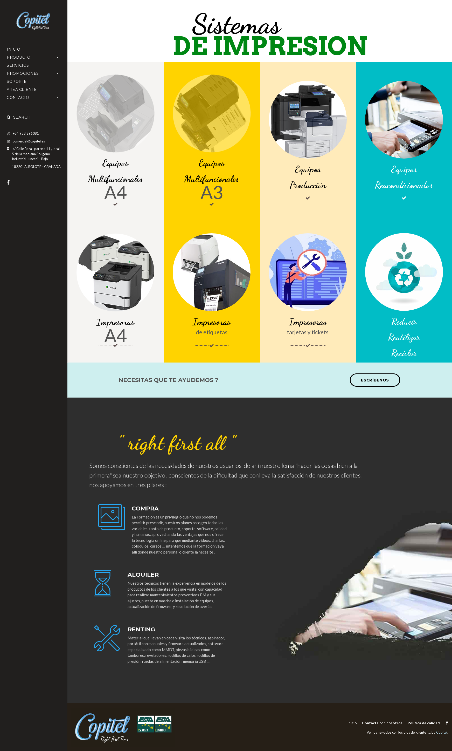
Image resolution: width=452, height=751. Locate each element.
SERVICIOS (18, 65)
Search (19, 117)
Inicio (13, 49)
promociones (23, 73)
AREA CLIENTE (22, 89)
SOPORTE (17, 81)
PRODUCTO (18, 57)
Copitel (441, 732)
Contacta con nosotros (382, 723)
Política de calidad (424, 723)
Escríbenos (375, 380)
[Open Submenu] (57, 57)
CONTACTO (18, 97)
